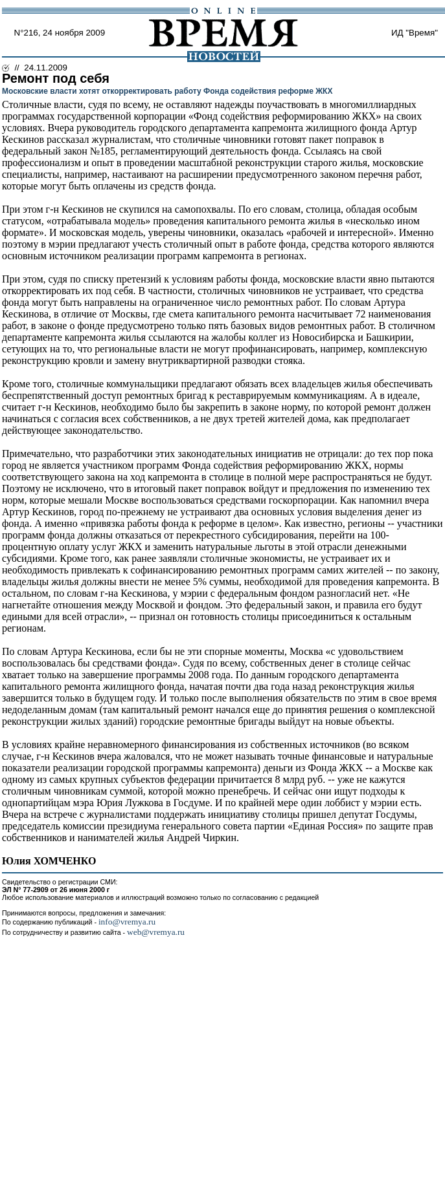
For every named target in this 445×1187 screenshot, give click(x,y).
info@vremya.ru (126, 921)
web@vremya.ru (156, 932)
